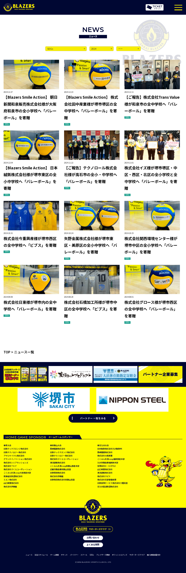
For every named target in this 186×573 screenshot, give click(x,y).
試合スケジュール (41, 555)
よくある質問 (93, 544)
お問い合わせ (93, 537)
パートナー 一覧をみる (93, 418)
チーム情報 (54, 555)
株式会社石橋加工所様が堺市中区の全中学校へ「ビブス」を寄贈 (90, 308)
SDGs (92, 555)
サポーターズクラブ (137, 555)
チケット (64, 555)
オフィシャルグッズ (119, 555)
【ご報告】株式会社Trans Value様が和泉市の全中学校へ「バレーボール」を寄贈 (151, 103)
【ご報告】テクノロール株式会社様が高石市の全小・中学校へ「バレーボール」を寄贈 (90, 174)
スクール (83, 555)
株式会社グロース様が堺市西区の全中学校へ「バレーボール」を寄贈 (150, 308)
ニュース (29, 555)
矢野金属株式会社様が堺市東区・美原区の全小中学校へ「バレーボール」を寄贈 (90, 245)
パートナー (74, 555)
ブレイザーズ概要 (103, 555)
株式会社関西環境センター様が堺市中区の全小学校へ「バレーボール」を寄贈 (150, 245)
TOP (7, 351)
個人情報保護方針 (153, 555)
